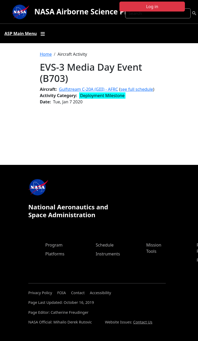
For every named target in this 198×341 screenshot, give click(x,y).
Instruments (108, 254)
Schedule (105, 245)
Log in (152, 6)
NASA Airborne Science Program (92, 11)
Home (46, 54)
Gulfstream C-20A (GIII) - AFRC (88, 89)
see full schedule (136, 89)
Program (54, 245)
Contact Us (142, 322)
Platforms (54, 254)
